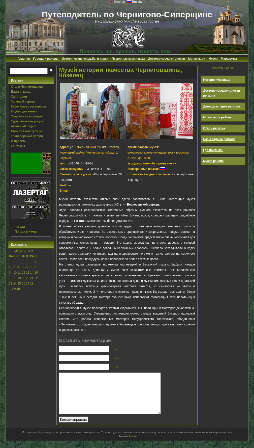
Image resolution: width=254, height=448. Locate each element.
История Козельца (216, 79)
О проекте (18, 141)
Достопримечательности (166, 58)
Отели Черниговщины (27, 86)
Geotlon (132, 443)
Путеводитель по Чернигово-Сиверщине (127, 14)
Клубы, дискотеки (24, 111)
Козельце (126, 324)
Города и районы (46, 58)
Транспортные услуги (27, 136)
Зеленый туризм (23, 101)
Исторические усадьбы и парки (85, 58)
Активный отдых (23, 126)
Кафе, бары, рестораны (28, 106)
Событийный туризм (26, 131)
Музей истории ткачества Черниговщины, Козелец (120, 72)
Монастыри (196, 58)
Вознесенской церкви (143, 204)
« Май (15, 289)
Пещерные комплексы (128, 58)
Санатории (19, 96)
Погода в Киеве (26, 231)
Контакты (18, 146)
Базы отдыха (21, 91)
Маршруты (229, 58)
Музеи (213, 58)
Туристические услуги (27, 121)
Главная (24, 58)
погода (20, 226)
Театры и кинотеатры (27, 116)
